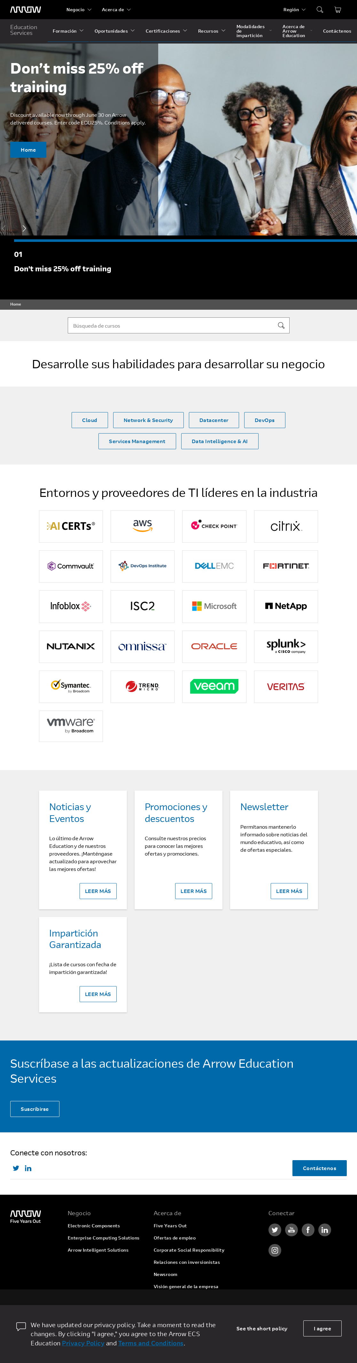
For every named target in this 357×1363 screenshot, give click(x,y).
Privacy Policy (83, 1343)
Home (28, 149)
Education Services (23, 29)
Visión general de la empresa (186, 1286)
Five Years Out (170, 1226)
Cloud (89, 420)
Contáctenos (337, 31)
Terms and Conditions (151, 1343)
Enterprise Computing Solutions (104, 1238)
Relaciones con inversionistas (187, 1262)
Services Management (137, 441)
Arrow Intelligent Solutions (98, 1250)
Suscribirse (35, 1108)
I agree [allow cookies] (322, 1328)
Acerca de (113, 9)
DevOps (265, 420)
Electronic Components (94, 1226)
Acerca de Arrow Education (294, 30)
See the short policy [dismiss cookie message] (262, 1328)
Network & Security (148, 420)
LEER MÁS (98, 891)
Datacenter (214, 420)
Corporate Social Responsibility (189, 1250)
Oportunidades (111, 31)
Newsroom (166, 1274)
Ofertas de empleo (175, 1238)
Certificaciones (163, 31)
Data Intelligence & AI (220, 441)
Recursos (208, 31)
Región (291, 9)
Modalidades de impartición (251, 30)
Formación (65, 31)
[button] (24, 228)
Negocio (75, 9)
